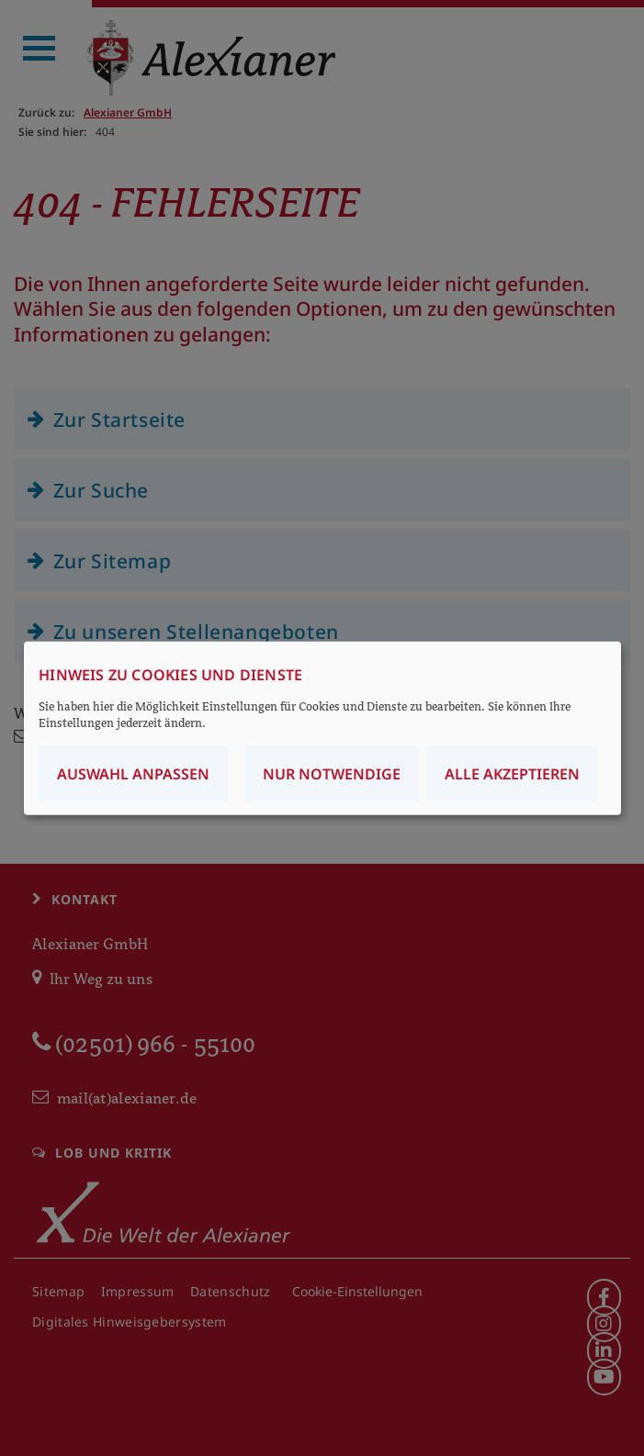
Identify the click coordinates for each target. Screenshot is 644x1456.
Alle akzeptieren (512, 773)
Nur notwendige (332, 773)
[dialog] (322, 728)
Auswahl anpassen (133, 773)
